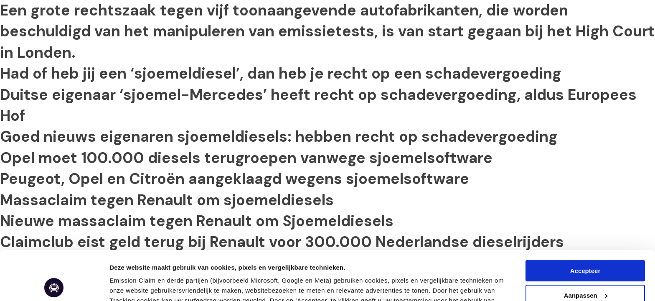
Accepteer (585, 221)
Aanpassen (126, 284)
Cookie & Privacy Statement (445, 261)
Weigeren (585, 270)
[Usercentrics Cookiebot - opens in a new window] (54, 284)
